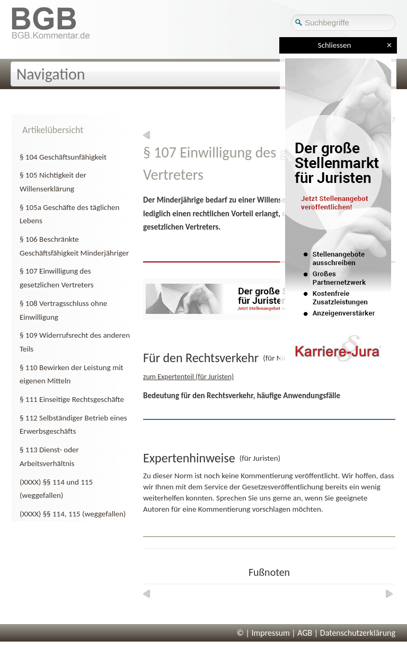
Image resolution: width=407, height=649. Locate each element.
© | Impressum (263, 633)
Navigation (50, 74)
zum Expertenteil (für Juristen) (188, 376)
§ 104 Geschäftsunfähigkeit (63, 157)
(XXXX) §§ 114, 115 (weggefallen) (73, 514)
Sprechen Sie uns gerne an (258, 498)
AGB (304, 633)
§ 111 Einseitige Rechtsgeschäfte (72, 399)
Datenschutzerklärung (357, 633)
